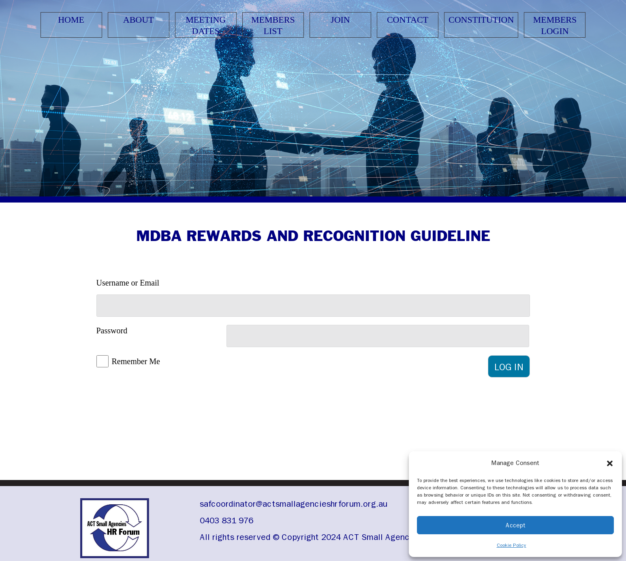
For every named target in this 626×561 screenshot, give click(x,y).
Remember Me (136, 361)
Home (71, 20)
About (138, 20)
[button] (610, 463)
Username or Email (128, 282)
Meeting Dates (206, 25)
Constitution (481, 20)
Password (112, 330)
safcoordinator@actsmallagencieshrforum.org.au (293, 504)
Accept (516, 525)
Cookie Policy (511, 545)
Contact (407, 20)
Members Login (555, 25)
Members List (273, 25)
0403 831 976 (226, 520)
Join (340, 20)
